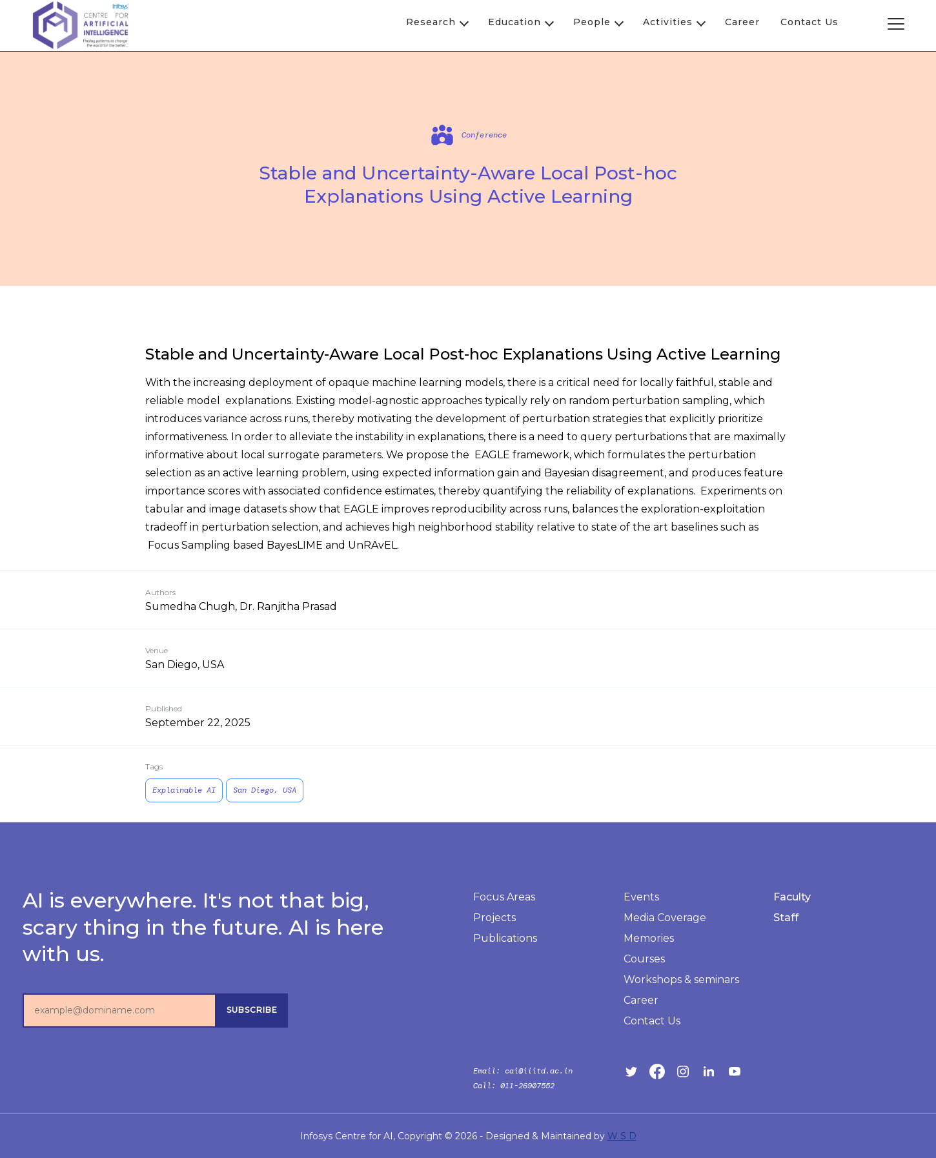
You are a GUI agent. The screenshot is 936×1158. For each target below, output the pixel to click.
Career (742, 22)
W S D (621, 1136)
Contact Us (809, 22)
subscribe (252, 1010)
